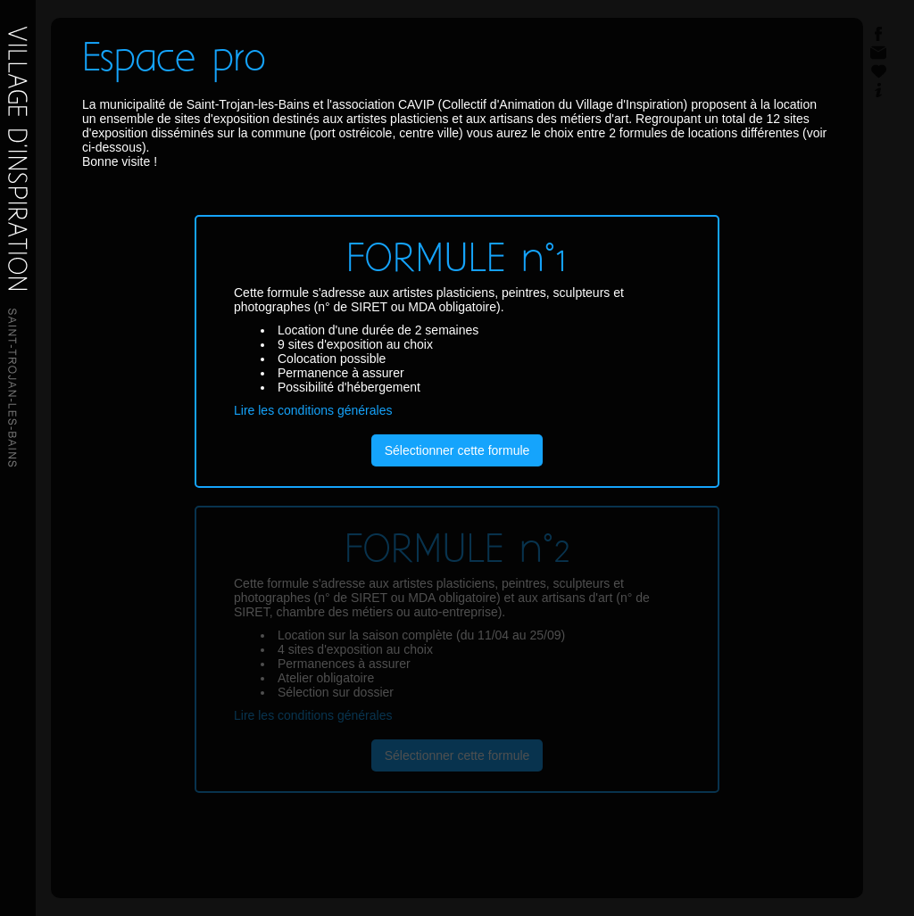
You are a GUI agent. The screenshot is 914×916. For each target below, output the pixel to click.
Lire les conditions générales (313, 410)
